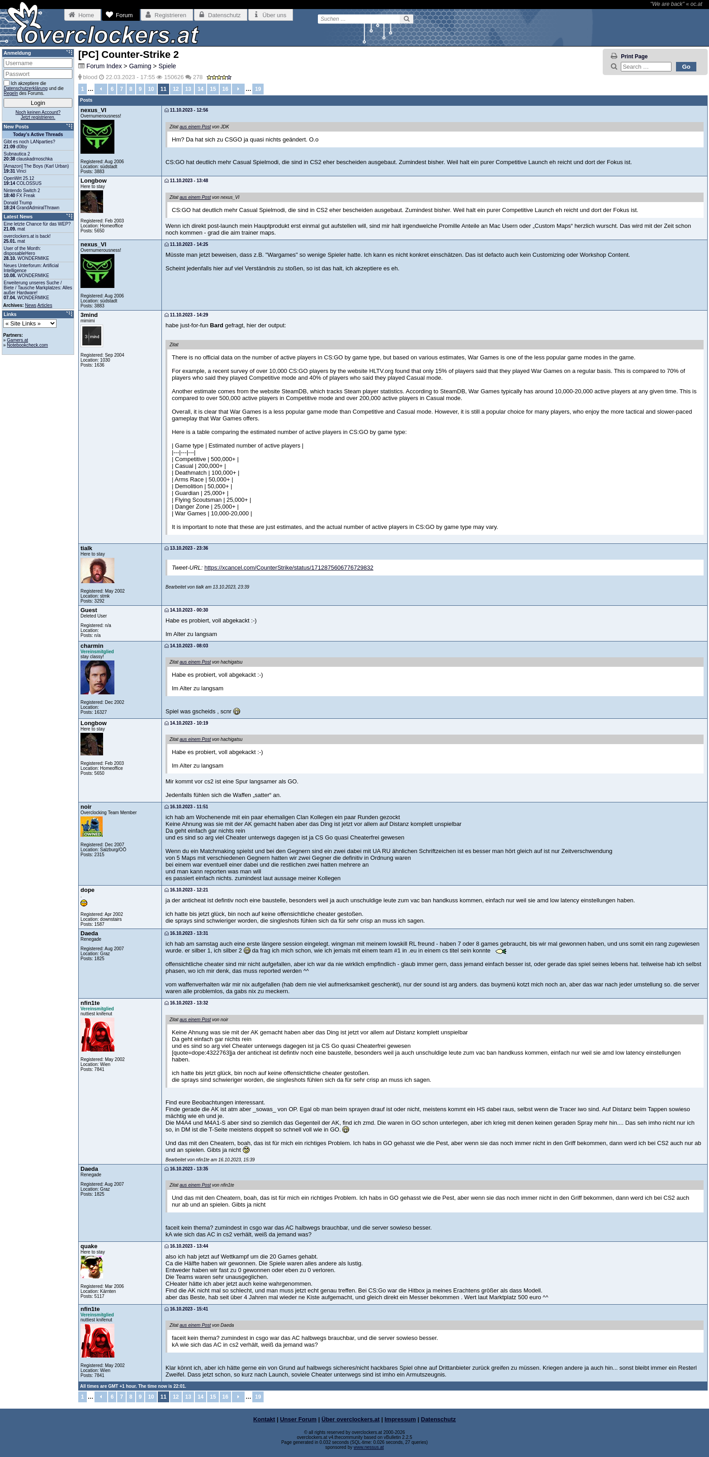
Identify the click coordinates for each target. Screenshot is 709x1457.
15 (213, 89)
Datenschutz (438, 1419)
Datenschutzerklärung (25, 88)
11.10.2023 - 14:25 (186, 244)
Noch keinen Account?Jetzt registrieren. (38, 115)
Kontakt (264, 1419)
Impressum (400, 1419)
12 (176, 89)
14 (200, 89)
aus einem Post (195, 126)
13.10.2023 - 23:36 (186, 548)
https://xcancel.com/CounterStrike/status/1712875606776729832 (288, 567)
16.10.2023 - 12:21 (186, 889)
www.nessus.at (369, 1447)
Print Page (634, 56)
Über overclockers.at (350, 1419)
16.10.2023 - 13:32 (186, 1002)
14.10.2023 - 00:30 (186, 610)
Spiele (167, 66)
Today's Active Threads (38, 134)
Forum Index (104, 66)
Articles (45, 305)
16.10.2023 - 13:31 (186, 933)
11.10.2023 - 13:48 (186, 180)
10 (151, 89)
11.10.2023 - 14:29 (186, 314)
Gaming (140, 66)
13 (188, 89)
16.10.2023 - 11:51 (186, 806)
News (30, 305)
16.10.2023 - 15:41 (186, 1308)
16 (225, 89)
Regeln (11, 93)
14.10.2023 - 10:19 (186, 723)
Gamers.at (17, 340)
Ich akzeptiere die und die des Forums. (34, 88)
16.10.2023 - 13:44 (186, 1246)
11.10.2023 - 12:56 (186, 110)
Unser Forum (298, 1419)
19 (258, 89)
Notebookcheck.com (27, 345)
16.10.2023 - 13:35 (186, 1168)
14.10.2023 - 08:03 (186, 645)
